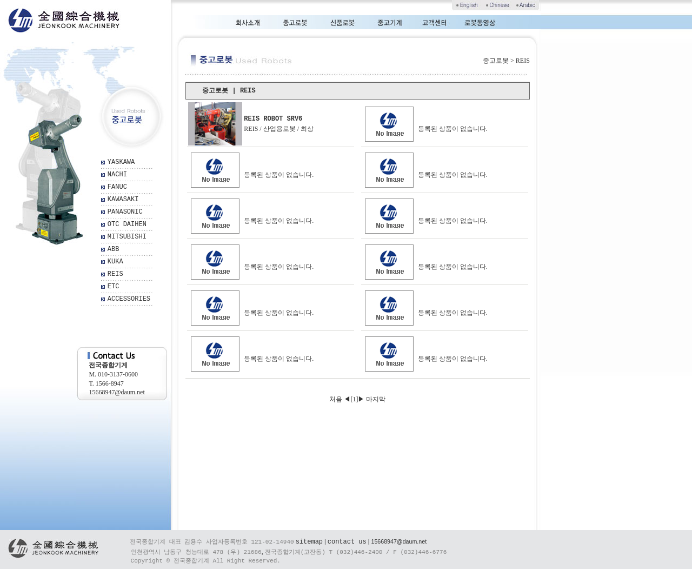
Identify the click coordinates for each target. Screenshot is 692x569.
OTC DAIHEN (127, 224)
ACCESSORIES (129, 299)
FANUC (117, 187)
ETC (113, 286)
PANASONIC (125, 212)
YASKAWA (121, 162)
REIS (115, 274)
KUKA (115, 262)
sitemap (309, 542)
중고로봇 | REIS (228, 91)
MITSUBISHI (127, 237)
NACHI (117, 174)
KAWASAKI (123, 199)
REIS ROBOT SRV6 (273, 119)
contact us (347, 542)
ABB (113, 249)
